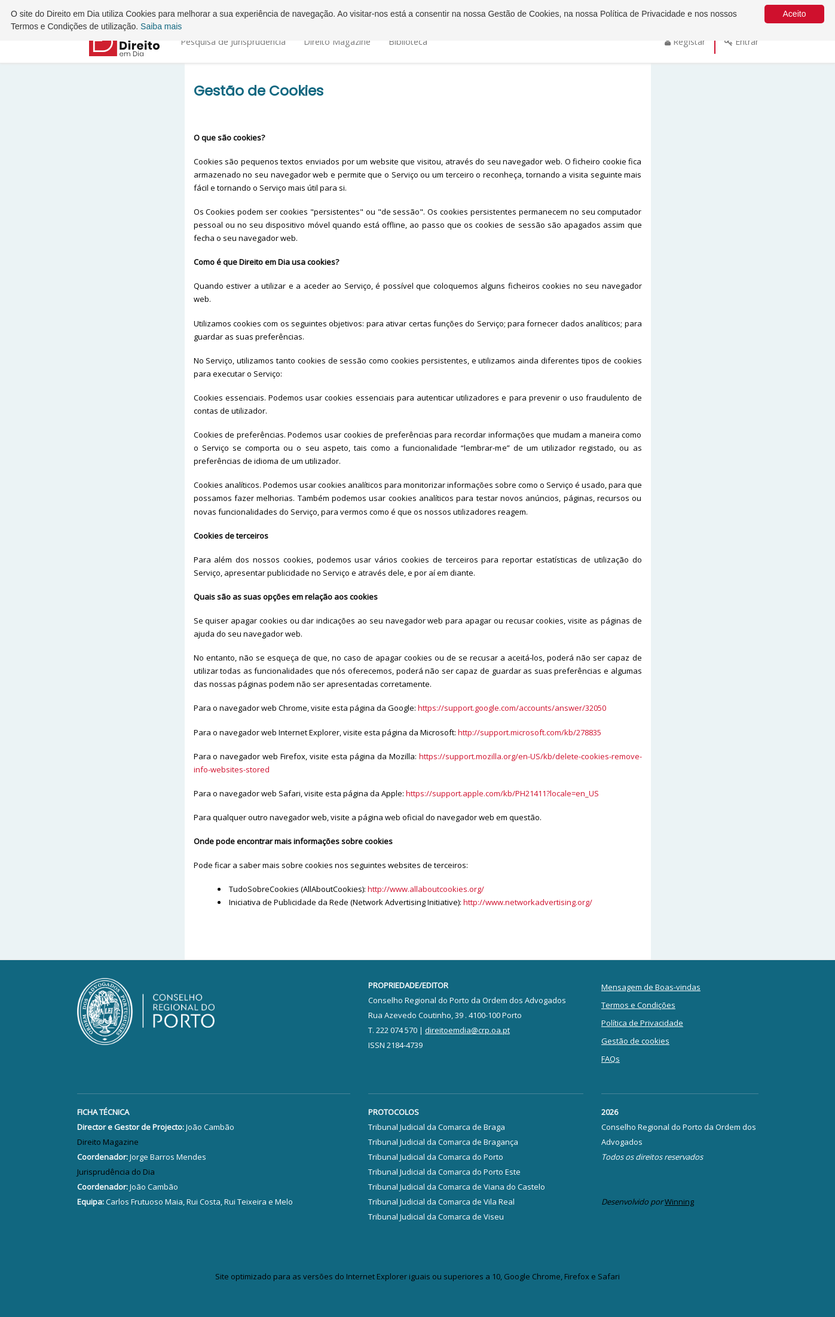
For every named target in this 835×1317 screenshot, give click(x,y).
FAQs (610, 1058)
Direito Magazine (337, 41)
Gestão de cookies (635, 1040)
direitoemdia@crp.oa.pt (467, 1030)
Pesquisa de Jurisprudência (233, 41)
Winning (679, 1201)
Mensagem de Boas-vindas (651, 987)
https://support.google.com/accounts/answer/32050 (512, 707)
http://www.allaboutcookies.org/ (426, 889)
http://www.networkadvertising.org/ (527, 902)
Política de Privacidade (642, 1022)
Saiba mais (161, 26)
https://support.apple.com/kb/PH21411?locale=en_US (502, 793)
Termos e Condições (638, 1005)
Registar (685, 41)
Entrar (741, 41)
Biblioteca (408, 41)
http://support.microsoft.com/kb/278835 (529, 732)
